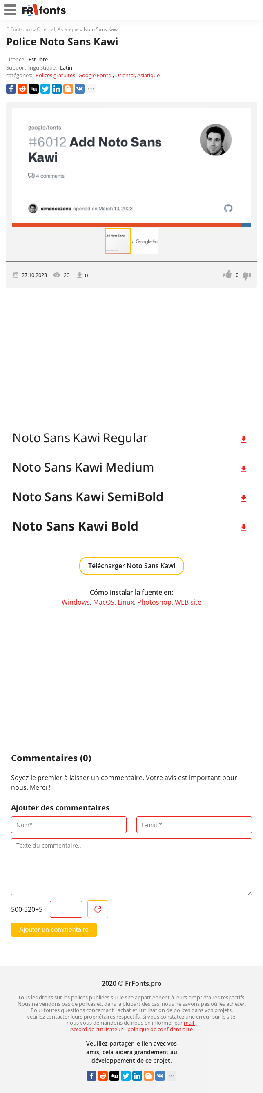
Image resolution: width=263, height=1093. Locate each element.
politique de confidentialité (160, 1029)
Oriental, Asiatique (137, 75)
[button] (243, 167)
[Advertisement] (131, 357)
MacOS (103, 602)
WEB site (188, 602)
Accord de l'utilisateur (96, 1029)
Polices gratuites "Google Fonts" (74, 75)
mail (189, 1022)
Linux (126, 602)
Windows (76, 602)
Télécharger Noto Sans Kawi (131, 565)
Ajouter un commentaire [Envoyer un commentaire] (54, 929)
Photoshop (154, 602)
